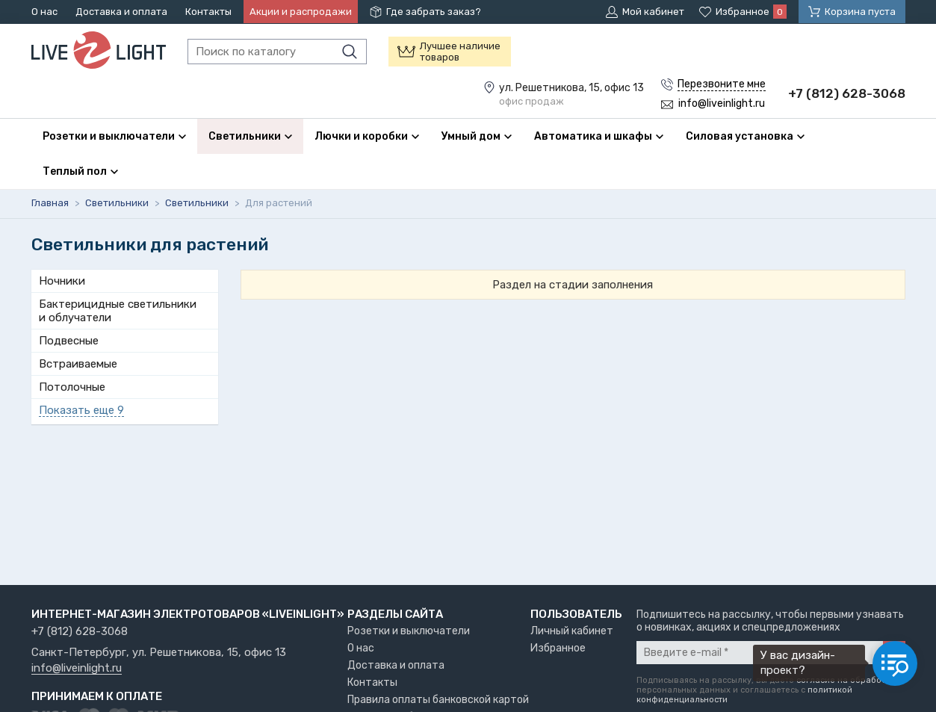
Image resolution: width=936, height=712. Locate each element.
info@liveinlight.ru (76, 669)
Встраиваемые (78, 364)
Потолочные (72, 387)
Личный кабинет (571, 631)
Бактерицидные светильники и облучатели (117, 310)
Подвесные (69, 340)
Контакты (208, 11)
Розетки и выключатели (408, 631)
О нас (44, 11)
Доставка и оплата (121, 11)
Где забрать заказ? (433, 11)
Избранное (558, 648)
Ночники (62, 281)
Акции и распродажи (301, 11)
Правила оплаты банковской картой (438, 699)
